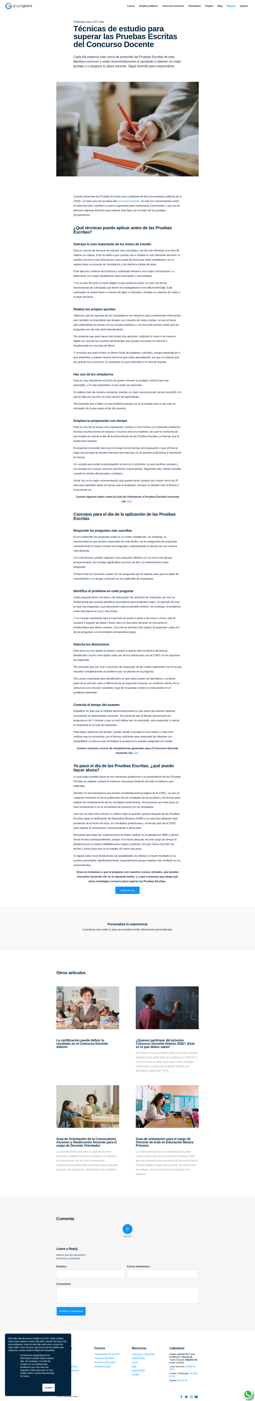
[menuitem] (131, 6)
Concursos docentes (104, 1358)
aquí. (136, 753)
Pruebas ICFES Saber (105, 1362)
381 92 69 (182, 1380)
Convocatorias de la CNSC (107, 1354)
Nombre (62, 1266)
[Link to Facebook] (181, 1396)
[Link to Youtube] (196, 1396)
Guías (135, 1362)
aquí (129, 501)
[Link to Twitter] (186, 1396)
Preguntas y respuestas (143, 1354)
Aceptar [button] (48, 1387)
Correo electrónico (139, 1266)
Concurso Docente (128, 201)
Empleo (135, 1374)
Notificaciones (138, 1358)
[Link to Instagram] (191, 1396)
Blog (134, 1366)
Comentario (64, 1284)
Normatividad (138, 1370)
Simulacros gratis (102, 1366)
